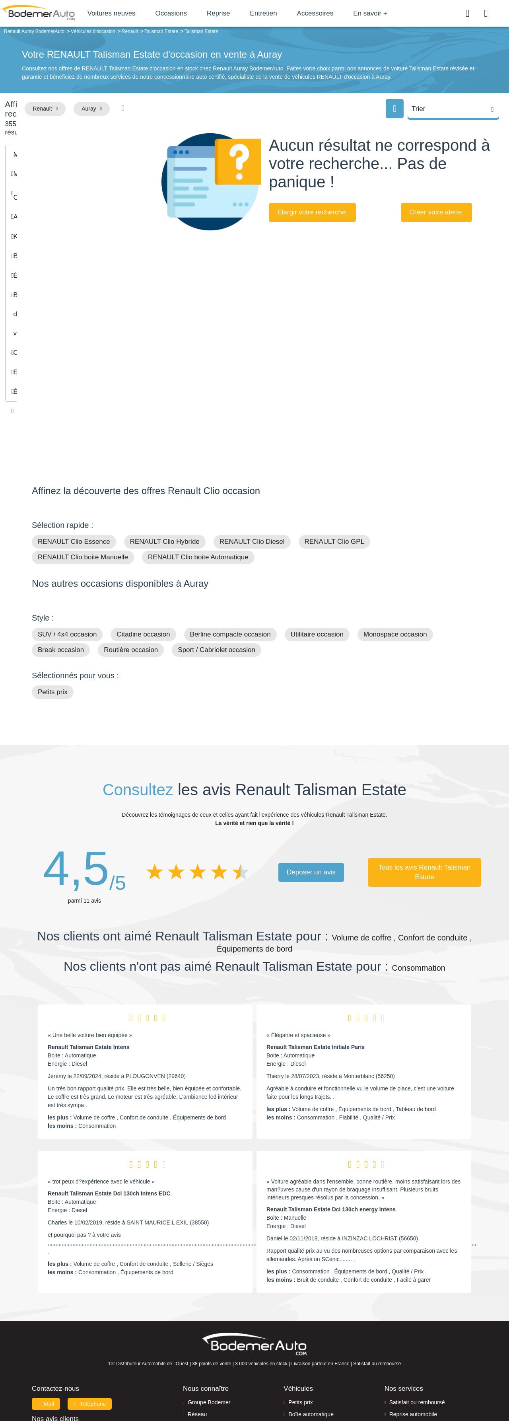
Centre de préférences (260, 1388)
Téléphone (90, 1317)
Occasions (205, 13)
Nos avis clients (55, 1332)
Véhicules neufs (308, 1352)
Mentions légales (310, 1388)
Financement (204, 1340)
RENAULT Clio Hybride (165, 455)
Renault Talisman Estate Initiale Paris (315, 961)
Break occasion (61, 563)
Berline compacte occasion (230, 548)
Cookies (343, 1388)
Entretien (298, 13)
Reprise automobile (413, 1328)
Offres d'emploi (206, 1352)
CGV (428, 1388)
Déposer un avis (311, 785)
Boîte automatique (311, 1328)
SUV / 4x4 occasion (67, 548)
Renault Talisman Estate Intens (89, 961)
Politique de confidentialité (388, 1388)
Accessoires (350, 13)
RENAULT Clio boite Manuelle (83, 471)
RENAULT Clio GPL (335, 455)
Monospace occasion (395, 548)
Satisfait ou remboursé (417, 1315)
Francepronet (111, 1388)
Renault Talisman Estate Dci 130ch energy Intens (331, 1123)
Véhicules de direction (315, 1340)
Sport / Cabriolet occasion (216, 563)
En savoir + (405, 13)
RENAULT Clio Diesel (252, 455)
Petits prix (53, 605)
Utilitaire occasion (317, 548)
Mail (46, 1317)
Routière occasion (131, 563)
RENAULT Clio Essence (74, 455)
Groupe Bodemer (209, 1315)
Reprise (253, 13)
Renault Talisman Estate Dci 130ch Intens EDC (109, 1107)
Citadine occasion (143, 548)
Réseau (197, 1328)
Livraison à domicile (413, 1340)
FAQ (193, 1364)
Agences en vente (411, 1364)
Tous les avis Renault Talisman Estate (424, 785)
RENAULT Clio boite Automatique (198, 471)
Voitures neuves (146, 13)
